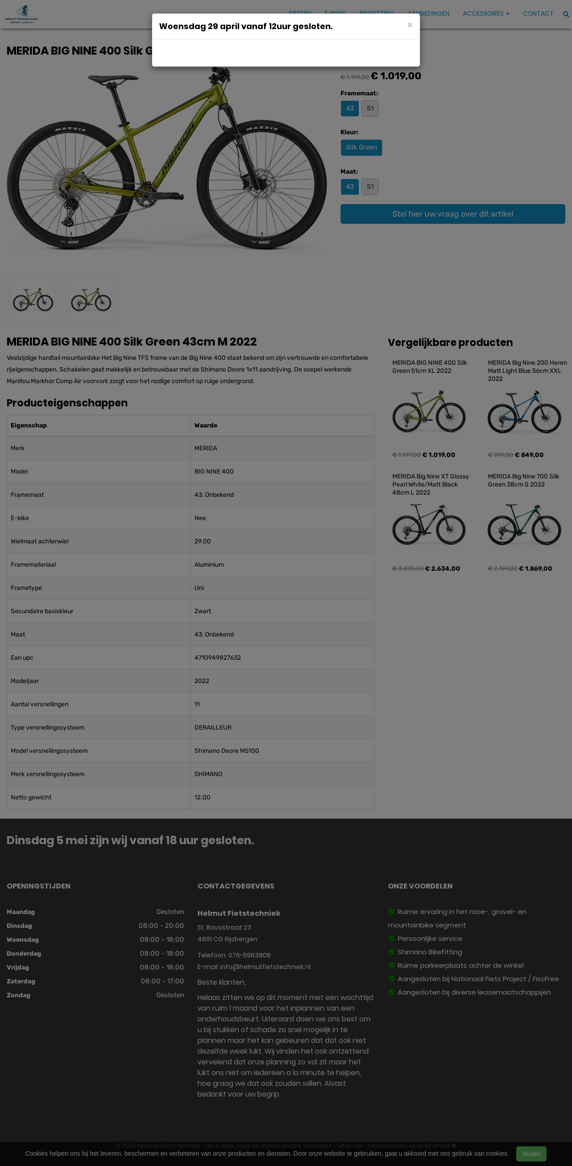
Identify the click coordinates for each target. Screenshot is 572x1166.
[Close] (410, 24)
